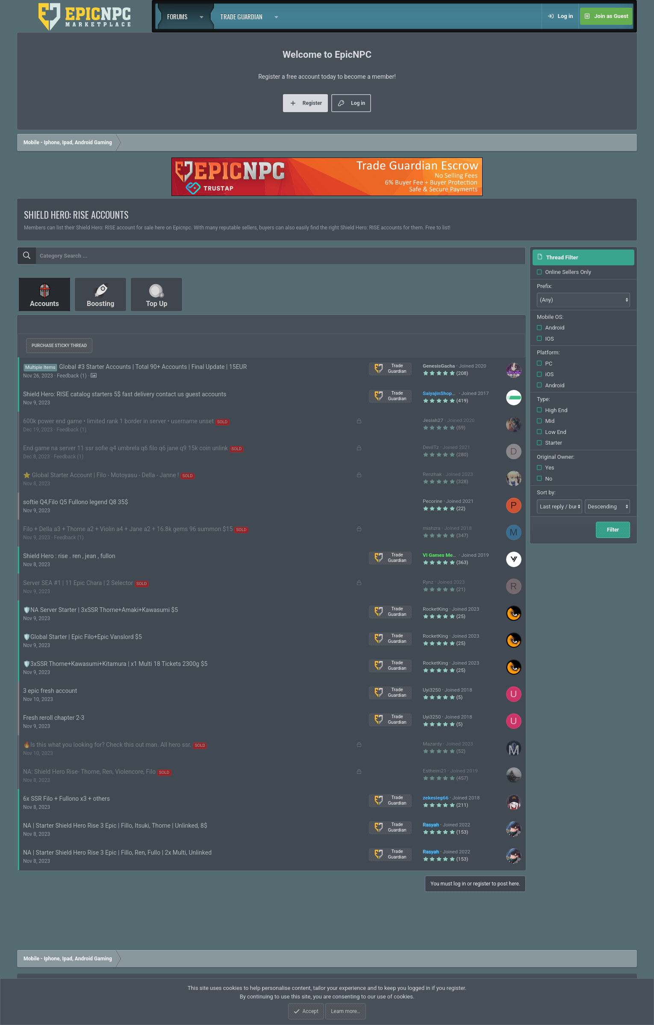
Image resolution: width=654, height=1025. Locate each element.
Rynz (428, 582)
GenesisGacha (439, 366)
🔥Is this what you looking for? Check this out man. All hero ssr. (107, 744)
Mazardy (432, 744)
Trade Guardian (241, 16)
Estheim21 (434, 771)
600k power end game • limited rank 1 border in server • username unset (118, 421)
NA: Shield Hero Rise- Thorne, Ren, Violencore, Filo (89, 771)
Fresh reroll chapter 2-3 (53, 717)
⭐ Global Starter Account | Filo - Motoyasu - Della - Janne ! (101, 475)
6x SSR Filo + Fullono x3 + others (66, 798)
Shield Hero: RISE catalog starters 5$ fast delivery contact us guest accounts (125, 394)
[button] (203, 16)
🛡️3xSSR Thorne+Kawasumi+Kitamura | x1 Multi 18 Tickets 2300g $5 (115, 663)
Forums (177, 16)
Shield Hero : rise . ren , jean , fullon (69, 556)
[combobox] (271, 256)
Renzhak (432, 474)
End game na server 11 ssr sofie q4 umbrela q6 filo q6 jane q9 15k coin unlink (125, 448)
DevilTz (431, 447)
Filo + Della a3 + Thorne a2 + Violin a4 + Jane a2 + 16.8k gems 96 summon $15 (128, 529)
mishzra (431, 528)
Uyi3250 (432, 690)
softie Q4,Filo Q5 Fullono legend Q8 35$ (75, 502)
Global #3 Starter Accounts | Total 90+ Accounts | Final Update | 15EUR (153, 366)
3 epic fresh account (50, 690)
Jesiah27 (433, 420)
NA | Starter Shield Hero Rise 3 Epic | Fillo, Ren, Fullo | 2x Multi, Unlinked (117, 852)
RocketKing (435, 609)
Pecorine (432, 501)
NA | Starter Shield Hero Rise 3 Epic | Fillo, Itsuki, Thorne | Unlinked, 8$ (115, 825)
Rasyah (431, 825)
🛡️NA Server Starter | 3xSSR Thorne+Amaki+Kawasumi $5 (100, 609)
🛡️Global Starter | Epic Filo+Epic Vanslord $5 (82, 636)
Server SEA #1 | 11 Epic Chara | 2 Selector (78, 582)
